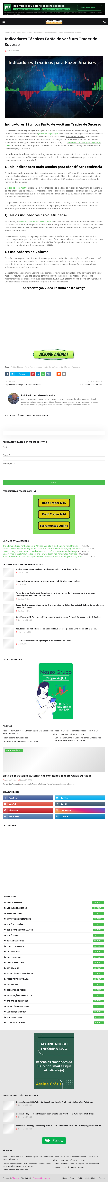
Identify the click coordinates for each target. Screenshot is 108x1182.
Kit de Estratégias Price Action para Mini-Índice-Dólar (77, 1163)
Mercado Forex (55, 902)
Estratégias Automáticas (55, 973)
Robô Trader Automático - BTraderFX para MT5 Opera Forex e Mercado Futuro (28, 732)
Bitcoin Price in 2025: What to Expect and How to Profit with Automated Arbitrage (40, 554)
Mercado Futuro (55, 962)
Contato (102, 1178)
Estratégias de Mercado (55, 919)
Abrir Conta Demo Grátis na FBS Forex (69, 734)
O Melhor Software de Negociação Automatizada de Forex (43, 640)
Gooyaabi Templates (41, 1178)
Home (64, 1178)
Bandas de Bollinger (55, 1001)
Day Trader (55, 984)
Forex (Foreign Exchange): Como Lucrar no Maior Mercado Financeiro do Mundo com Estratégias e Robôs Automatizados (55, 594)
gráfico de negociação (48, 133)
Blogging (15, 1178)
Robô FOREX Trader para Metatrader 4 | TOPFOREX (76, 730)
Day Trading (55, 968)
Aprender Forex (55, 913)
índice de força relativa (17, 187)
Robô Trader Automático (55, 930)
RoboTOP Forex (55, 1017)
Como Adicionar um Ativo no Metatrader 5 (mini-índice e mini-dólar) (47, 581)
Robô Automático (55, 924)
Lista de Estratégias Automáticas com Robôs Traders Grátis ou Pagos (47, 775)
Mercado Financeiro (24, 33)
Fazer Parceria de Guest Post (15, 737)
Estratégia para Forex (55, 1006)
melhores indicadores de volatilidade (36, 221)
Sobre (72, 1178)
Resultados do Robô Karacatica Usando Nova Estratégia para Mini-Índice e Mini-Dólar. (56, 628)
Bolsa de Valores (55, 940)
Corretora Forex (55, 946)
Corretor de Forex (55, 990)
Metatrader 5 (55, 951)
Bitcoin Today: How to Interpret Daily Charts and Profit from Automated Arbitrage (40, 551)
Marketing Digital (55, 1022)
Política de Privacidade (87, 1178)
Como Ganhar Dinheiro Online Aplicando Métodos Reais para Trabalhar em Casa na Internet (79, 739)
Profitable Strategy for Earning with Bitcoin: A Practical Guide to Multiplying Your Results (43, 548)
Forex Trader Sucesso (33, 367)
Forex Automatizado (55, 979)
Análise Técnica (17, 367)
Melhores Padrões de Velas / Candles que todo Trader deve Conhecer (48, 569)
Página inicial (10, 33)
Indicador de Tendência (53, 367)
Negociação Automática (55, 995)
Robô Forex (55, 935)
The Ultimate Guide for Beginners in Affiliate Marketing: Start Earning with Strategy (40, 546)
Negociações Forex (55, 1012)
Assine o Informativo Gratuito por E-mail (21, 741)
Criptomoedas (55, 957)
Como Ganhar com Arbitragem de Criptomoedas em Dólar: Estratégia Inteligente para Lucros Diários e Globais (60, 606)
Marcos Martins (13, 50)
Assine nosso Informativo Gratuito (69, 1167)
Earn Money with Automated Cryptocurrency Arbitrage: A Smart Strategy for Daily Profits (43, 556)
